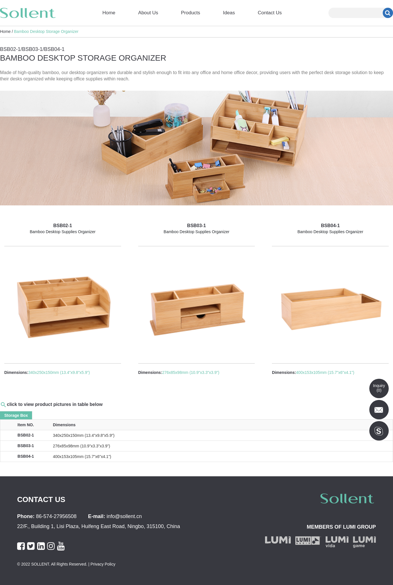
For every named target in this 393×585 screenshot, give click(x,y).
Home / (6, 31)
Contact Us (270, 12)
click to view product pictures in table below (55, 404)
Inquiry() (379, 387)
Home (108, 12)
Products (190, 12)
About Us (148, 12)
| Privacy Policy (101, 564)
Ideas (229, 12)
